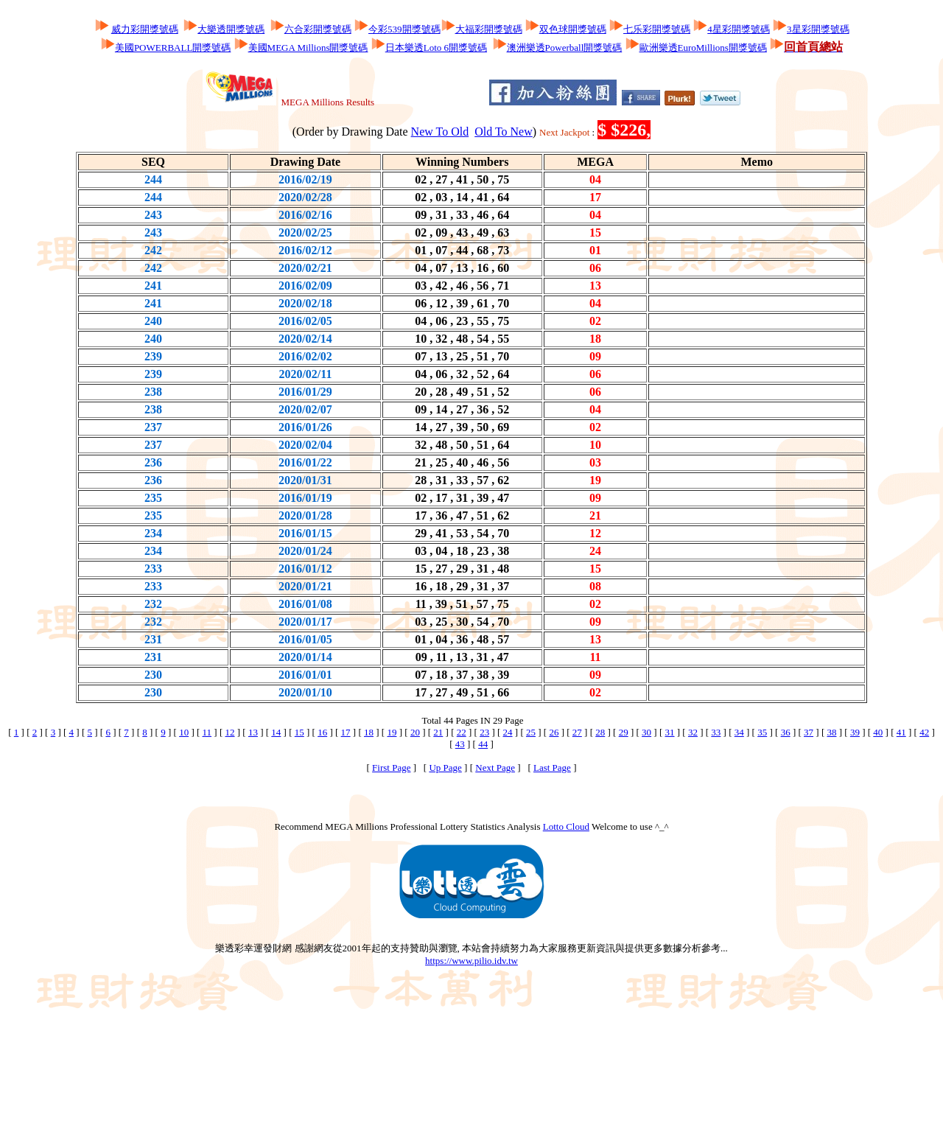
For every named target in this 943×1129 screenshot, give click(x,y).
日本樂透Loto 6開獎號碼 (436, 47)
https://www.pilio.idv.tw (471, 960)
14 (276, 732)
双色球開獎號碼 (572, 29)
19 (391, 732)
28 (600, 732)
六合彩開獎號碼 (317, 29)
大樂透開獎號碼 (230, 29)
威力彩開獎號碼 (144, 29)
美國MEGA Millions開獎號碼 (308, 47)
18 (369, 732)
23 (484, 732)
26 (553, 732)
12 (230, 732)
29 (623, 732)
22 (461, 732)
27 (577, 732)
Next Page (495, 767)
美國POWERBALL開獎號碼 (173, 47)
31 (670, 732)
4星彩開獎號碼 (738, 29)
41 (901, 732)
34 (739, 732)
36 (785, 732)
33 (716, 732)
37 (808, 732)
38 (831, 732)
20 (415, 732)
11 (207, 732)
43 (460, 743)
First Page (391, 767)
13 (253, 732)
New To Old (440, 131)
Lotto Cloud (566, 826)
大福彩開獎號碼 (488, 29)
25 (531, 732)
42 (924, 732)
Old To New (503, 131)
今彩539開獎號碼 (404, 29)
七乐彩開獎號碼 (656, 29)
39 (855, 732)
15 (299, 732)
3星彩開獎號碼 (818, 29)
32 (693, 732)
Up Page (445, 767)
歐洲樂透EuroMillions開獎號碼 (703, 47)
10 (184, 732)
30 (646, 732)
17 (346, 732)
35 (762, 732)
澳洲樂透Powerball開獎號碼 (565, 47)
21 (438, 732)
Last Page (552, 767)
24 (508, 732)
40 (878, 732)
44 (483, 743)
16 (322, 732)
